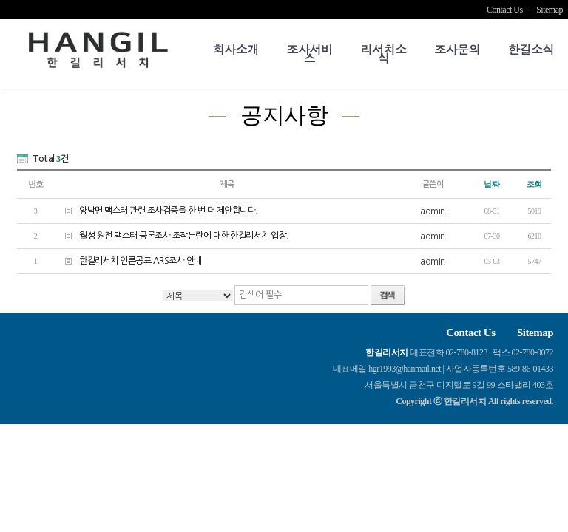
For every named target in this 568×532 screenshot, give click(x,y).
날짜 (491, 184)
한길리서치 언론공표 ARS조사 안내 (128, 260)
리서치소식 (383, 53)
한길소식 (531, 49)
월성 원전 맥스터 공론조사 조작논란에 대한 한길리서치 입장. (171, 235)
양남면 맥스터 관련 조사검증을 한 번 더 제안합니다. (156, 210)
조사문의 (457, 49)
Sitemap (549, 9)
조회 (534, 184)
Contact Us (505, 9)
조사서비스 (310, 53)
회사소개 (236, 49)
